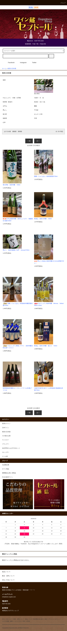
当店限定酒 (5, 465)
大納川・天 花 (39, 98)
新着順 (20, 131)
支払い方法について (7, 619)
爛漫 (35, 106)
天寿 (35, 118)
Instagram (22, 62)
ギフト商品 (5, 469)
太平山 (5, 106)
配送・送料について (19, 619)
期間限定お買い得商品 (9, 473)
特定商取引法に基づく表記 (40, 619)
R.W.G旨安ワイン (7, 477)
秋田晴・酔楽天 (7, 102)
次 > (38, 141)
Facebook (9, 62)
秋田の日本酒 (12, 68)
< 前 (29, 141)
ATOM (28, 621)
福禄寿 (5, 118)
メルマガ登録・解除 (7, 621)
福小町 (5, 114)
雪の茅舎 (43, 86)
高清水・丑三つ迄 (39, 102)
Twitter (33, 62)
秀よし (5, 110)
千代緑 (36, 110)
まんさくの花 (38, 114)
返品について (28, 619)
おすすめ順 (7, 131)
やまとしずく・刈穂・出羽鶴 (12, 98)
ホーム (4, 68)
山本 (4, 122)
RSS (24, 621)
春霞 (4, 80)
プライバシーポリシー (54, 619)
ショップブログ (18, 621)
